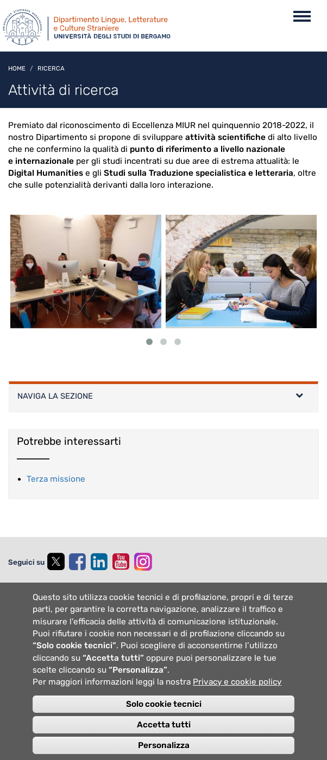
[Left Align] (299, 396)
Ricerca (51, 68)
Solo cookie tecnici (164, 719)
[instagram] (143, 562)
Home (17, 68)
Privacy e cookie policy (237, 697)
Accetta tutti (164, 739)
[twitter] (55, 563)
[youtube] (120, 561)
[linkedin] (99, 561)
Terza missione (56, 479)
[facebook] (77, 561)
